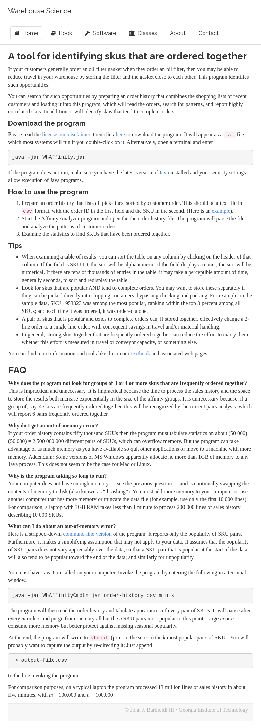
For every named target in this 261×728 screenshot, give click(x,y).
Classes (143, 33)
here (120, 134)
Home (26, 33)
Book (61, 33)
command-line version (87, 534)
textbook (140, 353)
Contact (208, 33)
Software (100, 33)
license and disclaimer (66, 134)
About (178, 33)
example (221, 211)
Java (164, 172)
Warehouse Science (39, 11)
